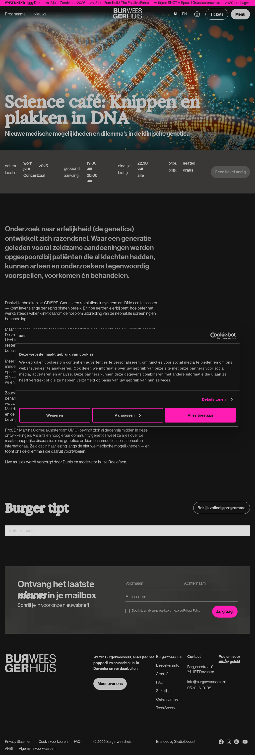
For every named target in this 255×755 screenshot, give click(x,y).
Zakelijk (162, 690)
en (184, 14)
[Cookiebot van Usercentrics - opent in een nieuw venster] (214, 336)
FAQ (159, 682)
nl (176, 14)
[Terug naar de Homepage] (127, 14)
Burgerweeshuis (169, 656)
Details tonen (214, 399)
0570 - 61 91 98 (199, 688)
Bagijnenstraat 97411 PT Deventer (200, 669)
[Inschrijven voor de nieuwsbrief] (225, 612)
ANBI (9, 748)
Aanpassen (128, 415)
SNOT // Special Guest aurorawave (199, 2)
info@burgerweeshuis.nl (206, 681)
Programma (15, 13)
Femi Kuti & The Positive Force (131, 2)
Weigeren (54, 415)
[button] (197, 14)
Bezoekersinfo (167, 665)
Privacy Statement (18, 741)
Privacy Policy (191, 610)
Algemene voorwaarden (37, 748)
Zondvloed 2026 (77, 2)
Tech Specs (165, 707)
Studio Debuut (184, 741)
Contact (194, 656)
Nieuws (40, 13)
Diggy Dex (37, 2)
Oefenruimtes (167, 699)
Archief (162, 673)
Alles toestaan (200, 415)
